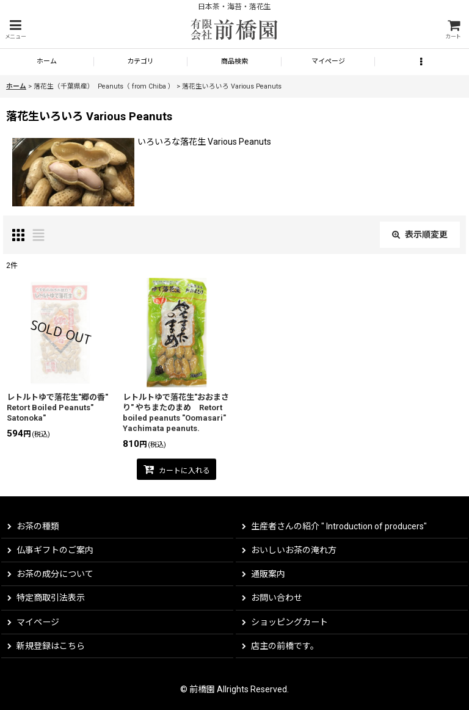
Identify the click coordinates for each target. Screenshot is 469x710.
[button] (15, 29)
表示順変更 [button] (420, 234)
